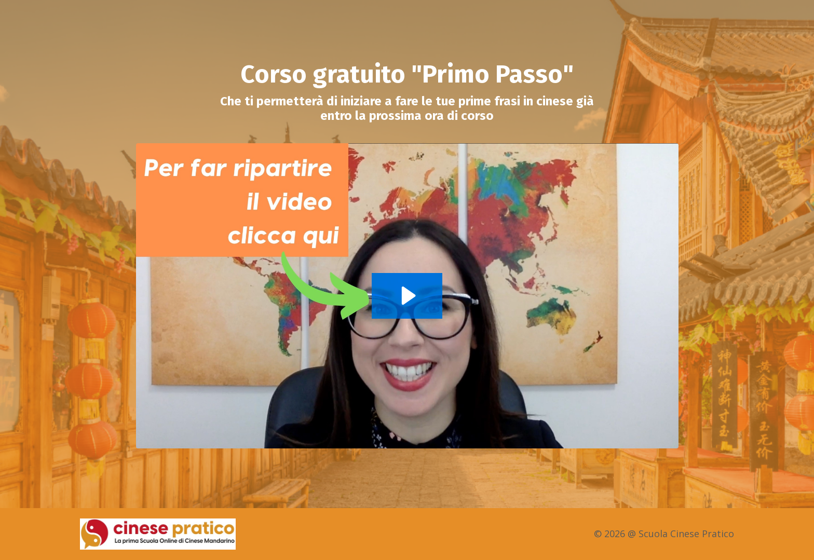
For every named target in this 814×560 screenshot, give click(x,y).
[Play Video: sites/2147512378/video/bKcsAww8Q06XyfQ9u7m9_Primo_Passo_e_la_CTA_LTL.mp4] (407, 295)
